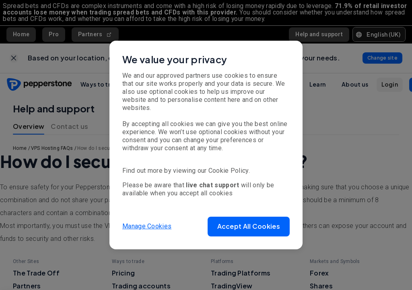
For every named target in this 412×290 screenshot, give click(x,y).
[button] (249, 226)
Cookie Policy (228, 170)
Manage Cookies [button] (146, 226)
